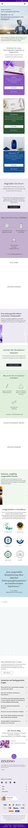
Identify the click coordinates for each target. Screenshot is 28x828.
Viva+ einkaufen (14, 207)
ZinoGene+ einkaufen (14, 365)
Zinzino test (10, 797)
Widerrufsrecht (8, 825)
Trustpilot (4, 602)
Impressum (5, 826)
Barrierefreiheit (21, 826)
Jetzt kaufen (14, 87)
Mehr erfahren (14, 91)
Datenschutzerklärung (18, 825)
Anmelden (18, 0)
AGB (10, 826)
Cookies (14, 826)
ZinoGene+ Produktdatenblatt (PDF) (14, 414)
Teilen (14, 756)
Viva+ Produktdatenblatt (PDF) (14, 254)
